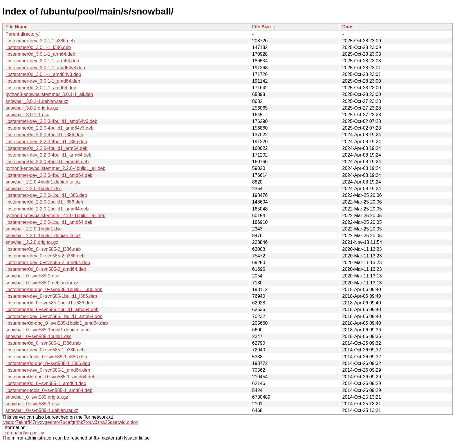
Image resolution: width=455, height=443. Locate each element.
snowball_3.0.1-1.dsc (27, 114)
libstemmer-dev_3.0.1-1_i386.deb (40, 40)
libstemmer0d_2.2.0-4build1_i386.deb (44, 134)
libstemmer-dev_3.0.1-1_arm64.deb (42, 60)
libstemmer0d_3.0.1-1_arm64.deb (40, 54)
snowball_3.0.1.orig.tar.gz (32, 108)
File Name (17, 26)
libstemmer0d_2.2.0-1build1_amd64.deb (47, 208)
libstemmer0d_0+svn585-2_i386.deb (43, 249)
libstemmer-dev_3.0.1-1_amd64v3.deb (45, 67)
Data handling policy (23, 432)
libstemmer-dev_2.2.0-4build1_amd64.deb (49, 175)
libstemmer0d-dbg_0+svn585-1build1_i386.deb (54, 289)
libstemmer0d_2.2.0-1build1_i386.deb (44, 201)
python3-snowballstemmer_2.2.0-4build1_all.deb (55, 168)
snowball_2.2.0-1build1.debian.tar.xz (43, 235)
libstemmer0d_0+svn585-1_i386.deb (43, 343)
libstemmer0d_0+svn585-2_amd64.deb (46, 269)
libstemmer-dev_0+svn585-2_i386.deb (45, 255)
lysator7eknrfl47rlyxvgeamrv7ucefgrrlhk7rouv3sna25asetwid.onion (70, 422)
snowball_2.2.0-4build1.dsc (34, 188)
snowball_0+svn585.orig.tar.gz (37, 397)
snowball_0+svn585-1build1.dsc (38, 336)
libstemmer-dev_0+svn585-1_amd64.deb (48, 370)
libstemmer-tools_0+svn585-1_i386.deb (46, 356)
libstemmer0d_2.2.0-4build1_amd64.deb (47, 161)
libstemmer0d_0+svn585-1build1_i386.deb (49, 302)
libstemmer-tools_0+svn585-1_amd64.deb (49, 390)
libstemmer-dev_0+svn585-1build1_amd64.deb (54, 316)
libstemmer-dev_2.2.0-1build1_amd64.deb (49, 222)
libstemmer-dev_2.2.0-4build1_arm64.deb (48, 154)
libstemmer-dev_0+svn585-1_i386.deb (45, 349)
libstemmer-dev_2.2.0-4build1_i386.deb (46, 141)
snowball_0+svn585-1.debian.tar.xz (42, 410)
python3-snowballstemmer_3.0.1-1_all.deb (49, 94)
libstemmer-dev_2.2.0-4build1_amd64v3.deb (52, 121)
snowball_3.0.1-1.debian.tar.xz (37, 101)
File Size (261, 26)
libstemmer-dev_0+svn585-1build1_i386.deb (51, 296)
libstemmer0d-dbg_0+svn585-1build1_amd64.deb (57, 323)
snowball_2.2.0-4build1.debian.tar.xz (43, 181)
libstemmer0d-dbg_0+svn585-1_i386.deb (48, 363)
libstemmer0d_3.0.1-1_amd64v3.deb (43, 74)
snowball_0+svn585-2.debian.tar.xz (42, 282)
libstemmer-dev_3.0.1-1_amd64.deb (43, 81)
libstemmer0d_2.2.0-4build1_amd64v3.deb (49, 128)
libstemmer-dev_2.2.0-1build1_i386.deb (46, 195)
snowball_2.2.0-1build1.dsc (34, 228)
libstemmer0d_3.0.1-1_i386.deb (38, 47)
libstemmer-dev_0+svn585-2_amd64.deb (48, 262)
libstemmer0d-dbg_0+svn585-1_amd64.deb (50, 376)
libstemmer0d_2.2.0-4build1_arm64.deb (47, 148)
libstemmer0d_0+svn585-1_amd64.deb (46, 383)
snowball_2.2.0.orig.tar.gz (32, 242)
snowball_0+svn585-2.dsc (32, 275)
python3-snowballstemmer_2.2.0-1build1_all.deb (55, 215)
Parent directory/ (22, 34)
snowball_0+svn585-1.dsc (32, 403)
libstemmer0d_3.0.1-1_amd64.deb (41, 87)
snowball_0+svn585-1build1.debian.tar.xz (48, 329)
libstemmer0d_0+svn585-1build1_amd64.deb (52, 309)
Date (347, 26)
